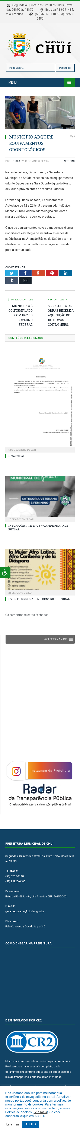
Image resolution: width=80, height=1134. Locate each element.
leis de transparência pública (23, 1076)
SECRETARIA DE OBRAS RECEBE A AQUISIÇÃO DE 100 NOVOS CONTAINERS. (61, 315)
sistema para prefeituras (55, 1061)
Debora (15, 161)
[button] (55, 639)
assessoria (33, 1066)
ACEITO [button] (30, 1124)
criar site (30, 1061)
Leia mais (40, 1112)
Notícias (69, 161)
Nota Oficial (16, 456)
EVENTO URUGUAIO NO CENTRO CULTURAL (39, 599)
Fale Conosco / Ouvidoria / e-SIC (25, 926)
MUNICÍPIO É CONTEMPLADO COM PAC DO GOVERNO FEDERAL (21, 315)
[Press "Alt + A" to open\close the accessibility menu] (5, 572)
